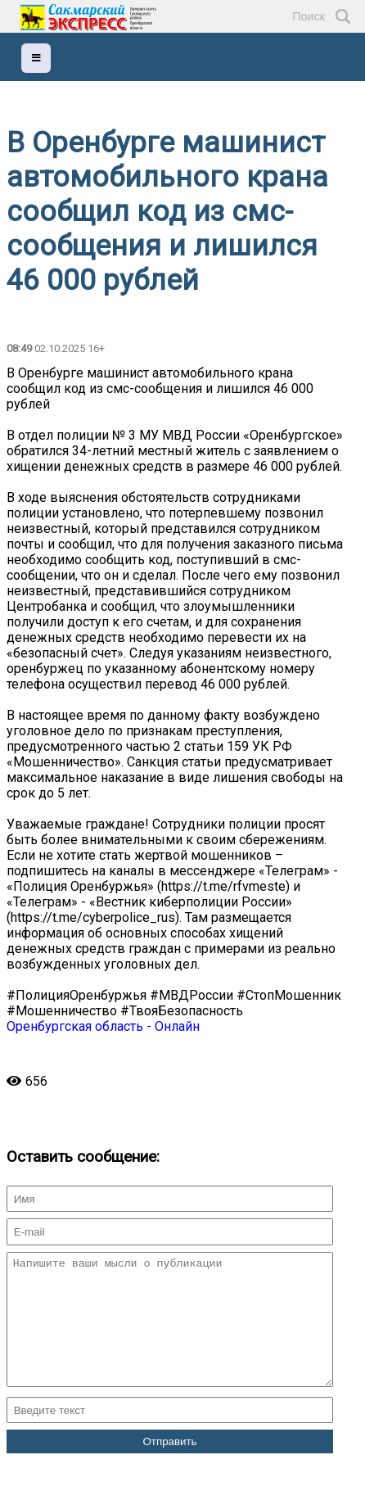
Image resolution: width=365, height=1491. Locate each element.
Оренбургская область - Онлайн (103, 1026)
